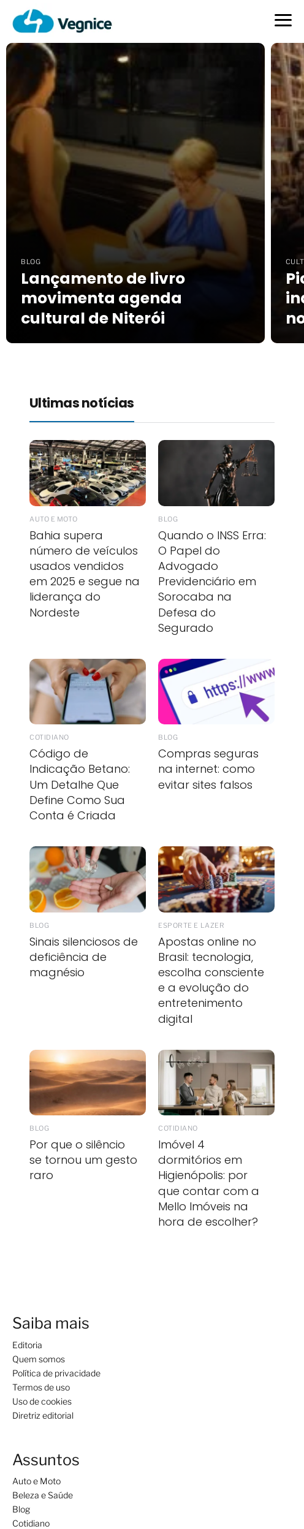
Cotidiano (31, 1523)
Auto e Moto (36, 1481)
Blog (21, 1509)
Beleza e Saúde (42, 1495)
